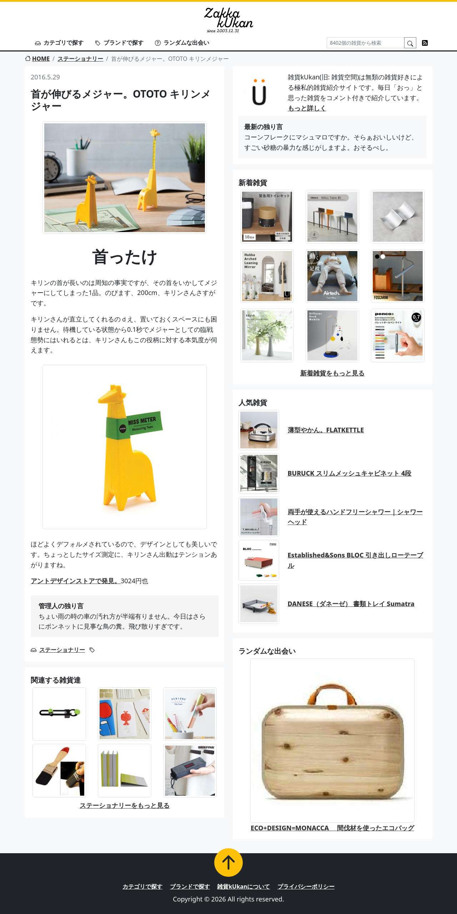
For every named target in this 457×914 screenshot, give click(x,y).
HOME (37, 59)
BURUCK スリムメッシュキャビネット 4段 (350, 473)
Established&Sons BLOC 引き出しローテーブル (355, 560)
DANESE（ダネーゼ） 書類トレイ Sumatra (351, 603)
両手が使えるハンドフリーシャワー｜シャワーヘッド (355, 516)
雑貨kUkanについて (243, 886)
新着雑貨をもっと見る (332, 373)
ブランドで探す (119, 42)
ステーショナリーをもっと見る (125, 805)
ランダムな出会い (182, 42)
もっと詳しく (307, 108)
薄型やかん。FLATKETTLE (326, 430)
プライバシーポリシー (306, 886)
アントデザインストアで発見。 (76, 580)
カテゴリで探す (59, 42)
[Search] (366, 42)
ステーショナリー (80, 59)
